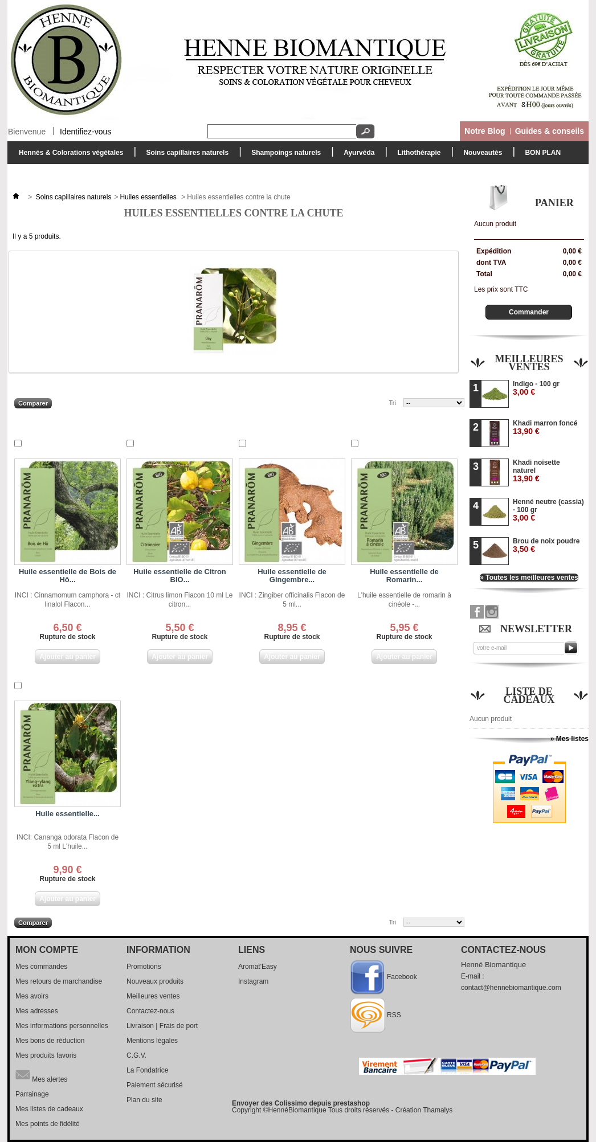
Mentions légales (152, 1041)
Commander (529, 312)
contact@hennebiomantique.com (511, 988)
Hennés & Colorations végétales (68, 156)
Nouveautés (482, 153)
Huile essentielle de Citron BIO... (179, 575)
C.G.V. (136, 1055)
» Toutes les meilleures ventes (529, 578)
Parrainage (32, 1094)
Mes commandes (41, 966)
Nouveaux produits (154, 981)
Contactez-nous (150, 1011)
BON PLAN (543, 153)
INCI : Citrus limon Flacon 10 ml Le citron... (179, 599)
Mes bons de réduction (49, 1040)
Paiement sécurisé (154, 1085)
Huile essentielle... (67, 813)
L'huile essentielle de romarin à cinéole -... (404, 599)
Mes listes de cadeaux (49, 1109)
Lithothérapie (415, 156)
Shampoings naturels (283, 156)
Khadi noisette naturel (536, 471)
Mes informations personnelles (61, 1025)
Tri (392, 402)
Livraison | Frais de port (162, 1026)
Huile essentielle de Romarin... (404, 575)
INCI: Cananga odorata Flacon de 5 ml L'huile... (68, 841)
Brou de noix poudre (546, 545)
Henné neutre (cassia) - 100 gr (548, 510)
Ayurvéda (356, 156)
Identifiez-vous (85, 131)
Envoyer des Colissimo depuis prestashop (301, 1103)
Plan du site (144, 1100)
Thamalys (437, 1110)
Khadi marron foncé (545, 427)
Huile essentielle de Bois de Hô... (67, 575)
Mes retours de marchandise (58, 981)
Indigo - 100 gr (536, 388)
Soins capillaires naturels (184, 156)
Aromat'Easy (257, 967)
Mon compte (46, 950)
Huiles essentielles (149, 197)
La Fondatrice (147, 1070)
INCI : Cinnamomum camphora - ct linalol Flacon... (67, 599)
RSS (394, 1015)
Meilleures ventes (529, 363)
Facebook (402, 977)
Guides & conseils (549, 131)
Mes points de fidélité (47, 1123)
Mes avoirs (31, 996)
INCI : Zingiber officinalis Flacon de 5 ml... (292, 599)
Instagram (253, 981)
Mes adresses (36, 1011)
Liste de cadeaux (529, 695)
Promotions (143, 967)
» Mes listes (569, 739)
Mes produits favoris (45, 1055)
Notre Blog (484, 131)
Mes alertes (41, 1075)
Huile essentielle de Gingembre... (292, 575)
